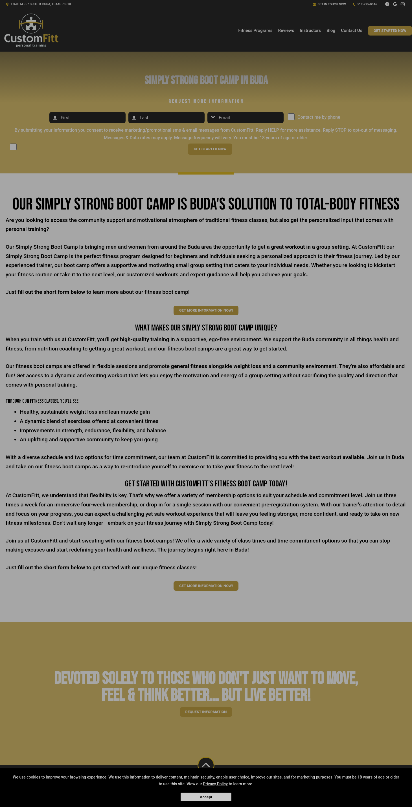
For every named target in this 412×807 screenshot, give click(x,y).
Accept (206, 797)
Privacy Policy (215, 784)
